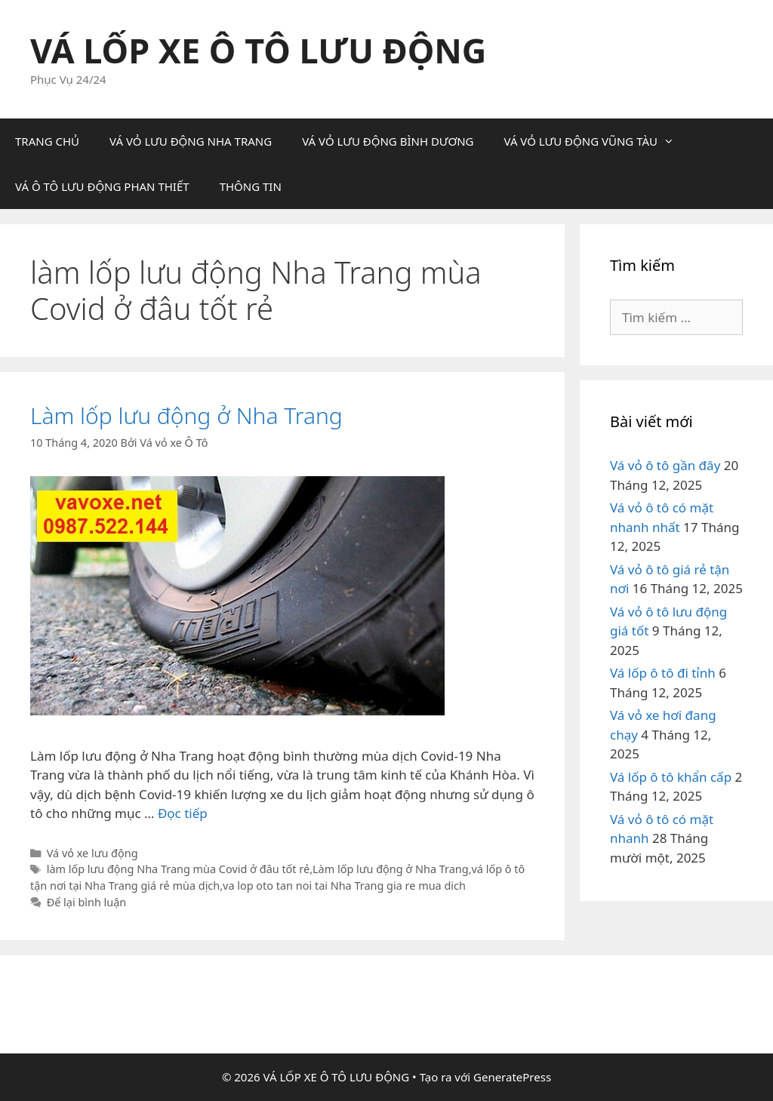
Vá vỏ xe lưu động (92, 853)
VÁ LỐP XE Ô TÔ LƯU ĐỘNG (258, 50)
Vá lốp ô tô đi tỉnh (663, 672)
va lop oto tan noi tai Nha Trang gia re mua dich (344, 885)
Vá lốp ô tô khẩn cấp (670, 777)
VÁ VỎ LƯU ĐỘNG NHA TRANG (190, 141)
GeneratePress (512, 1076)
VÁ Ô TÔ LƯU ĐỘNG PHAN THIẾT (102, 186)
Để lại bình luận (87, 902)
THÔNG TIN (251, 186)
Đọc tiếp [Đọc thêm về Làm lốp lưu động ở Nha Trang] (183, 813)
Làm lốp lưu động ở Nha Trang (186, 415)
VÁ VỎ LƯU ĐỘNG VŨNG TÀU (596, 141)
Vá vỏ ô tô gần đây (665, 465)
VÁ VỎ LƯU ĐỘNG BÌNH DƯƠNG (387, 141)
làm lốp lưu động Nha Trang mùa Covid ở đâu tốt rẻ (178, 869)
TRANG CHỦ (47, 141)
